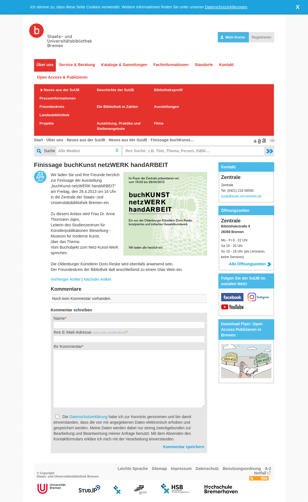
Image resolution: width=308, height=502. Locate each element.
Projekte (47, 123)
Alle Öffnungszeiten (250, 264)
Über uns (45, 64)
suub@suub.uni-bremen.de (241, 196)
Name (59, 318)
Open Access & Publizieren (62, 77)
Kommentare (66, 289)
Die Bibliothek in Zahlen (117, 107)
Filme (159, 123)
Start (38, 140)
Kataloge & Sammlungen (124, 64)
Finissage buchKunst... (172, 140)
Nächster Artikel (97, 279)
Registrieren (261, 37)
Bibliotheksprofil (168, 90)
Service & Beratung (77, 64)
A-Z (268, 468)
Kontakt (226, 64)
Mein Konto (233, 37)
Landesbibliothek (55, 115)
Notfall (260, 473)
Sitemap (159, 468)
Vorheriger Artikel (66, 279)
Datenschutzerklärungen (226, 7)
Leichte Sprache (133, 468)
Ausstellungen (166, 107)
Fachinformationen (170, 64)
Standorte (204, 64)
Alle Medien (69, 151)
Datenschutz (207, 468)
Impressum (181, 468)
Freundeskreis (52, 107)
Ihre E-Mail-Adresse (90, 332)
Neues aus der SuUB (62, 90)
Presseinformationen (58, 98)
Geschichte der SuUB (115, 90)
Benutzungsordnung (242, 468)
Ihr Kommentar (68, 346)
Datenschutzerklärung (88, 416)
